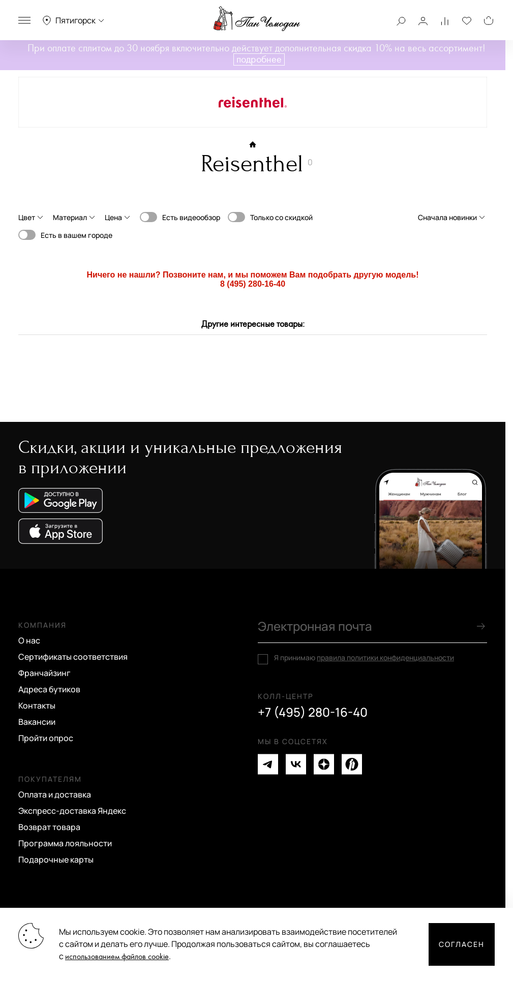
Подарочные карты (56, 859)
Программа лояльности (65, 843)
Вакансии (36, 721)
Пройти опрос (45, 738)
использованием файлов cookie (117, 957)
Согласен (462, 944)
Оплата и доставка (54, 794)
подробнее (259, 59)
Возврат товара (49, 827)
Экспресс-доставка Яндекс (72, 810)
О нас (29, 640)
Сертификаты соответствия (73, 656)
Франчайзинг (44, 673)
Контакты (36, 705)
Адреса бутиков (49, 689)
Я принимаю (364, 657)
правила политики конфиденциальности (385, 657)
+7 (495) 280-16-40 (313, 712)
